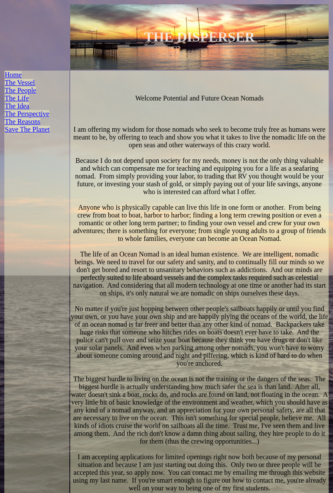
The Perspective (27, 113)
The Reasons (22, 121)
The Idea (17, 105)
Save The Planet (27, 129)
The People (20, 90)
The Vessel (20, 82)
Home (13, 74)
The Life (17, 97)
